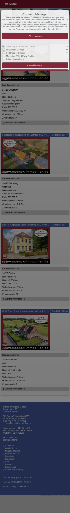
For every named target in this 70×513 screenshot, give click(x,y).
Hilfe (58, 29)
